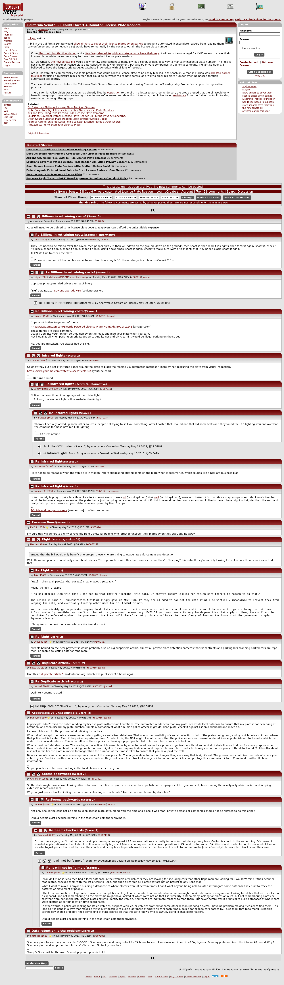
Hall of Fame (10, 50)
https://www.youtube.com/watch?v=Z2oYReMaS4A (59, 371)
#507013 (94, 239)
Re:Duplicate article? (52, 686)
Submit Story (11, 53)
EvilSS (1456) (37, 527)
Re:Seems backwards (62, 804)
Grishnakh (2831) (39, 783)
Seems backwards (56, 778)
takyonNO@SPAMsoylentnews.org (68, 277)
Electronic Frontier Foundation (258, 99)
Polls (6, 47)
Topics (7, 38)
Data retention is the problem (56, 935)
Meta (6, 89)
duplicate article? (52, 678)
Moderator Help (36, 968)
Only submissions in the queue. (258, 19)
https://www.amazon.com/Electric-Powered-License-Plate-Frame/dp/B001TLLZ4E (81, 326)
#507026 (96, 527)
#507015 (94, 360)
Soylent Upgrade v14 (67, 290)
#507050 (91, 672)
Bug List (8, 117)
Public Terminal (250, 48)
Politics (7, 92)
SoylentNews (12, 10)
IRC (5, 108)
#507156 (99, 646)
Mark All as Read (208, 197)
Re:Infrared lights (59, 384)
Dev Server (10, 120)
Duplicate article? (56, 667)
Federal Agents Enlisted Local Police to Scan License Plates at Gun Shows (74, 121)
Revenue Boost (44, 522)
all (124, 497)
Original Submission (38, 133)
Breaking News (12, 80)
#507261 (100, 316)
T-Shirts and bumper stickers (49, 510)
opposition (113, 92)
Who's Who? (10, 114)
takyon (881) (41, 277)
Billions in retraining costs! (64, 216)
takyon (246, 89)
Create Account (12, 62)
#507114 (100, 491)
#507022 (100, 466)
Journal (104, 239)
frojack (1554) (41, 316)
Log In (7, 65)
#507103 (101, 809)
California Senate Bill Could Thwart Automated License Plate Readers (84, 25)
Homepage (113, 491)
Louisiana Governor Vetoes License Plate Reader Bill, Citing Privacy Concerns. (77, 115)
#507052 (98, 691)
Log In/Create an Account (174, 191)
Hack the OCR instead (58, 446)
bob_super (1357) (43, 466)
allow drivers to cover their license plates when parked (108, 43)
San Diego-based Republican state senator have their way (122, 53)
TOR (6, 123)
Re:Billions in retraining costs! (60, 234)
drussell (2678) (42, 691)
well (156, 497)
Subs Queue (10, 56)
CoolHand (43, 29)
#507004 (99, 221)
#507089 (93, 575)
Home (89, 981)
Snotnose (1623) (39, 940)
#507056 (97, 722)
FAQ (6, 31)
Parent (36, 265)
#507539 (116, 877)
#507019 (106, 389)
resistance (179, 95)
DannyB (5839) (38, 722)
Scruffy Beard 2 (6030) (46, 389)
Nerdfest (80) (37, 544)
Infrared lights (53, 355)
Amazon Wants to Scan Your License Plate (54, 124)
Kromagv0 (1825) (43, 491)
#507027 (92, 544)
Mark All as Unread (237, 197)
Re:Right (42, 570)
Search (7, 44)
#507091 (96, 783)
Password (245, 39)
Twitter (7, 105)
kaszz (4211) (37, 672)
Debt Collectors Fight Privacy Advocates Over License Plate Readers (71, 110)
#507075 (102, 418)
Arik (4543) (40, 575)
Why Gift (260, 75)
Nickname (245, 31)
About (7, 28)
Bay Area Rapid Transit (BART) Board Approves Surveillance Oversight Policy (77, 178)
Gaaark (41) (40, 239)
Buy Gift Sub (10, 59)
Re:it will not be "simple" (66, 872)
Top (198, 191)
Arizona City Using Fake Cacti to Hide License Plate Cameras (66, 113)
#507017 (136, 277)
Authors (8, 41)
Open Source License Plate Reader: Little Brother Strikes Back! (67, 118)
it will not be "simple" (68, 865)
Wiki (6, 111)
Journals (8, 35)
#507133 (104, 840)
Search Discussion (240, 191)
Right (46, 539)
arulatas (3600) (38, 360)
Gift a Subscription (260, 72)
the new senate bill (252, 108)
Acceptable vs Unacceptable (55, 717)
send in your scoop (220, 19)
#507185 (99, 940)
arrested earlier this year (256, 111)
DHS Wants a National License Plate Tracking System (61, 107)
